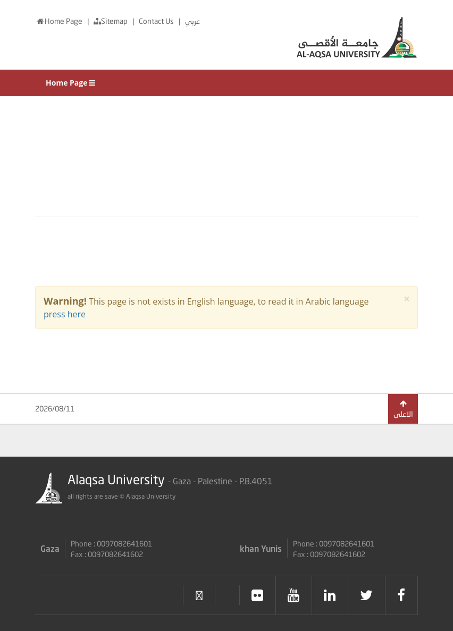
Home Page (59, 21)
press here (65, 314)
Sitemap (111, 21)
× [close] (407, 299)
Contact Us (157, 21)
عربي (192, 21)
